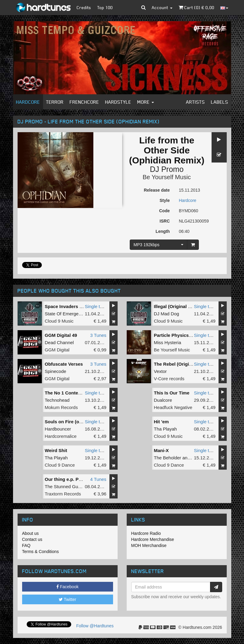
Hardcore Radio (146, 533)
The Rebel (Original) (175, 364)
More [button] (145, 102)
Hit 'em (161, 421)
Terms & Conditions (40, 551)
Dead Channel (59, 342)
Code (164, 210)
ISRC (165, 221)
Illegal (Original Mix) (175, 306)
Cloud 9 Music (59, 321)
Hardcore (28, 102)
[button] (143, 7)
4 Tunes (98, 479)
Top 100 (105, 7)
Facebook (67, 586)
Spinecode (55, 371)
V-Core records (169, 378)
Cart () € (196, 7)
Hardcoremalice (61, 436)
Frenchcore (84, 102)
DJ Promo (166, 169)
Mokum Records (61, 407)
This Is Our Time (171, 392)
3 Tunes (98, 335)
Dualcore (163, 400)
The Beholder (167, 457)
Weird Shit (56, 450)
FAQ (26, 545)
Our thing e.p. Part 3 (66, 479)
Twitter (67, 599)
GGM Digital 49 (61, 335)
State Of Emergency (65, 313)
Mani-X (161, 450)
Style (165, 200)
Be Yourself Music (167, 177)
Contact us (32, 539)
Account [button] (162, 7)
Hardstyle (118, 102)
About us (30, 533)
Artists (195, 102)
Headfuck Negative (173, 407)
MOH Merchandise (149, 545)
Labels (219, 102)
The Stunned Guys (64, 486)
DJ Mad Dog (166, 313)
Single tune (96, 306)
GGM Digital (57, 349)
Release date (157, 190)
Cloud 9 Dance (60, 465)
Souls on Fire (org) (65, 421)
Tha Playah (165, 428)
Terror (55, 102)
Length (162, 231)
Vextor (160, 371)
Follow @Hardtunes (95, 625)
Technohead (57, 400)
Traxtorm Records (63, 493)
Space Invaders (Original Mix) (77, 306)
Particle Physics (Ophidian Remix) (191, 335)
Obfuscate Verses (64, 364)
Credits (84, 7)
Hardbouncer (58, 428)
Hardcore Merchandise (152, 539)
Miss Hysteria (167, 342)
